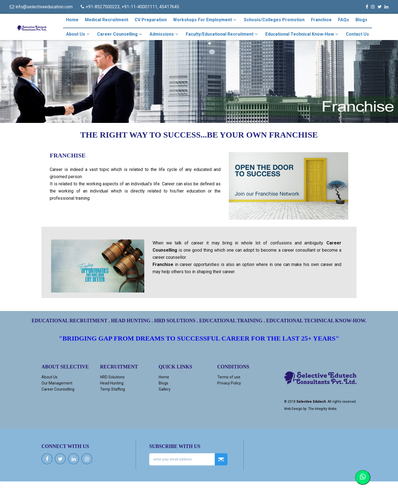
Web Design (293, 409)
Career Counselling (120, 34)
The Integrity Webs (322, 409)
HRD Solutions (112, 377)
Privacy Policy (229, 383)
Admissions (164, 34)
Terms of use (228, 377)
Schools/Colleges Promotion (274, 19)
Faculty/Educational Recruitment (222, 34)
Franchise (321, 19)
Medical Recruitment (106, 19)
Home (72, 19)
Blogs (361, 19)
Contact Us (357, 34)
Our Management (56, 383)
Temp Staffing (112, 389)
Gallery (165, 389)
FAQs (343, 19)
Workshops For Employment (205, 19)
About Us (78, 34)
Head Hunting (112, 383)
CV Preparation (151, 19)
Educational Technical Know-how (302, 34)
